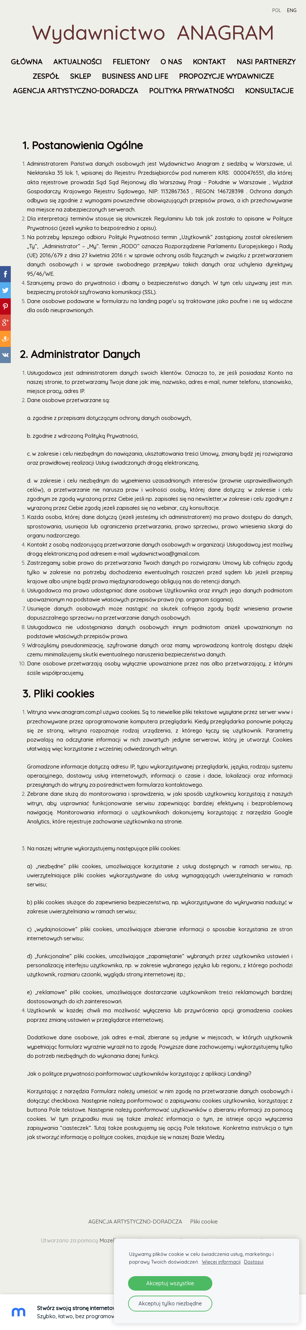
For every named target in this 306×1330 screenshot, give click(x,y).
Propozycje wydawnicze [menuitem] (84, 90)
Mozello (109, 1255)
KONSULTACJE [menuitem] (201, 105)
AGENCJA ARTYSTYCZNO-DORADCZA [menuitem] (206, 90)
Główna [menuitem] (61, 61)
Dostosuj (254, 1262)
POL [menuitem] (270, 10)
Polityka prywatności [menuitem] (123, 105)
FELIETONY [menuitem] (165, 61)
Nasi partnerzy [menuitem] (79, 76)
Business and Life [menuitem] (222, 76)
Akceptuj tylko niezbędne (170, 1303)
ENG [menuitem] (285, 10)
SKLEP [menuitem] (168, 76)
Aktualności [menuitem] (112, 61)
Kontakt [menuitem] (244, 61)
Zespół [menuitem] (133, 76)
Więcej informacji (221, 1262)
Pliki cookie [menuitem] (204, 1236)
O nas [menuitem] (206, 61)
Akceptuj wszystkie (170, 1283)
